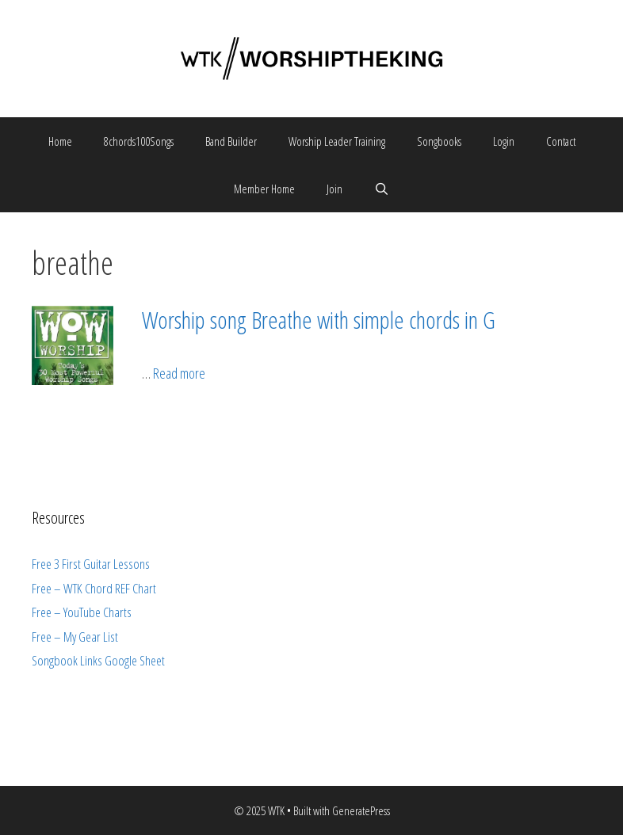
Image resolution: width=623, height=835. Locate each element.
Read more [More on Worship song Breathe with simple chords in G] (179, 373)
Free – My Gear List (75, 636)
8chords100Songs (139, 141)
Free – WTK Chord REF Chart (94, 588)
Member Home (264, 188)
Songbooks (439, 141)
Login (503, 141)
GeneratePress (361, 810)
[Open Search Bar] (381, 188)
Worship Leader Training (337, 141)
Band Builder (231, 141)
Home (60, 141)
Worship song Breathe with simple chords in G (318, 319)
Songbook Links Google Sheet (98, 660)
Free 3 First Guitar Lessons (91, 564)
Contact (560, 141)
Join (334, 188)
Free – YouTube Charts (82, 612)
